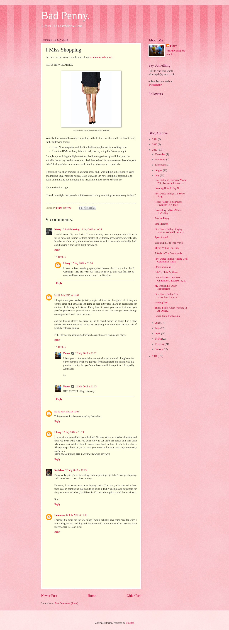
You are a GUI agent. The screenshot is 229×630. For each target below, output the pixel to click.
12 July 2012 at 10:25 (91, 229)
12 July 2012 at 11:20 (82, 263)
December (160, 154)
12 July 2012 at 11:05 (68, 411)
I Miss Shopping (163, 267)
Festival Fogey (162, 218)
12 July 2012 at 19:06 (76, 515)
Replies (61, 257)
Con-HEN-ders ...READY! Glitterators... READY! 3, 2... (170, 279)
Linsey (66, 263)
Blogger (130, 623)
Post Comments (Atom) (66, 603)
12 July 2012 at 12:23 (76, 470)
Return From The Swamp (167, 316)
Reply (57, 249)
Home (92, 596)
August (159, 170)
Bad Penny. (65, 15)
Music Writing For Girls (167, 248)
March (158, 338)
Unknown (59, 515)
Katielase (59, 470)
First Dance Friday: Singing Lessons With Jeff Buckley (169, 231)
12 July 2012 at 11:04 (68, 295)
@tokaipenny (155, 84)
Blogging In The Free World (168, 242)
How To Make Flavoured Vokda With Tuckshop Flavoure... (170, 181)
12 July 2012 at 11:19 (73, 432)
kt (55, 295)
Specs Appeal (161, 237)
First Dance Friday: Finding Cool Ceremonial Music (171, 260)
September (160, 165)
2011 (155, 356)
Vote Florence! (162, 223)
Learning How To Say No (167, 188)
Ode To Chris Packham (166, 272)
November (160, 159)
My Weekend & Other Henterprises (165, 287)
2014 (155, 139)
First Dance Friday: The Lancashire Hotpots (166, 295)
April (158, 333)
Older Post (134, 596)
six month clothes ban (100, 57)
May (157, 328)
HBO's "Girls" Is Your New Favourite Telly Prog (168, 203)
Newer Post (49, 596)
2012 (155, 150)
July (157, 175)
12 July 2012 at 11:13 (86, 386)
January (159, 349)
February (160, 344)
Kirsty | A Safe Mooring (66, 229)
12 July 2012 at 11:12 (86, 353)
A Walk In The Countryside (168, 253)
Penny (66, 353)
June (157, 322)
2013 (155, 144)
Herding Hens (161, 302)
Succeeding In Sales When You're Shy (168, 212)
